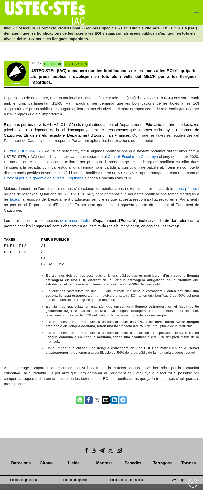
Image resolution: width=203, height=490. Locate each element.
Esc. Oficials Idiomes (140, 28)
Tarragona (163, 463)
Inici (7, 28)
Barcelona (21, 463)
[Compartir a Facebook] (89, 400)
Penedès (133, 463)
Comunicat (52, 64)
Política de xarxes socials (127, 480)
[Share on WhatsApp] (80, 400)
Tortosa (188, 463)
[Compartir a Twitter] (97, 400)
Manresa (104, 463)
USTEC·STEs (76, 64)
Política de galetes (75, 480)
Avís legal (178, 480)
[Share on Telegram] (123, 400)
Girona (46, 463)
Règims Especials (100, 28)
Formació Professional (59, 28)
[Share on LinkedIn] (114, 400)
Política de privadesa (24, 480)
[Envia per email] (106, 400)
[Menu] (196, 12)
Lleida (74, 463)
